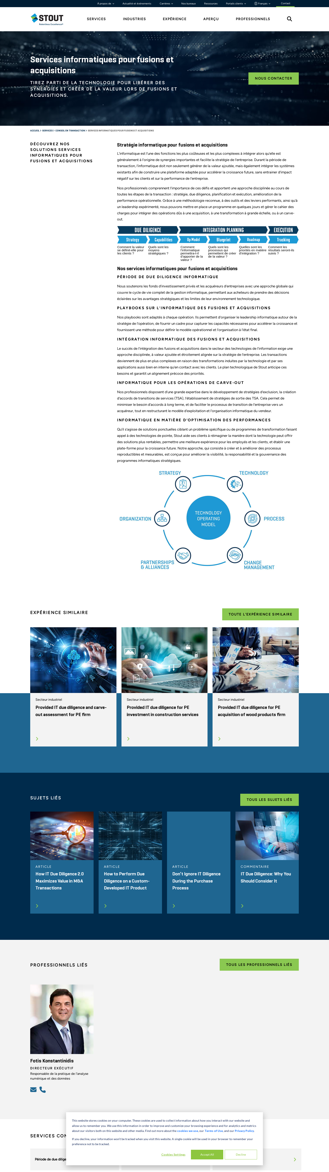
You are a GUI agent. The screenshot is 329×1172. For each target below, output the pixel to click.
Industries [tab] (134, 19)
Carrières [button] (165, 3)
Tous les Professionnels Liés (259, 965)
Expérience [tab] (175, 19)
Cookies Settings (173, 1154)
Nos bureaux (188, 3)
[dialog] (164, 1138)
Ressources (211, 3)
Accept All (207, 1154)
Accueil (35, 131)
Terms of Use (214, 1131)
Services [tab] (96, 19)
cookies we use (187, 1131)
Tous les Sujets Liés (269, 800)
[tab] (50, 19)
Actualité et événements (137, 3)
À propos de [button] (104, 3)
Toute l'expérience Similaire (260, 614)
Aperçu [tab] (211, 19)
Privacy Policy (244, 1131)
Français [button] (261, 3)
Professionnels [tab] (253, 19)
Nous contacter (273, 78)
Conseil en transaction (70, 131)
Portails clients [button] (235, 3)
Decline (241, 1154)
